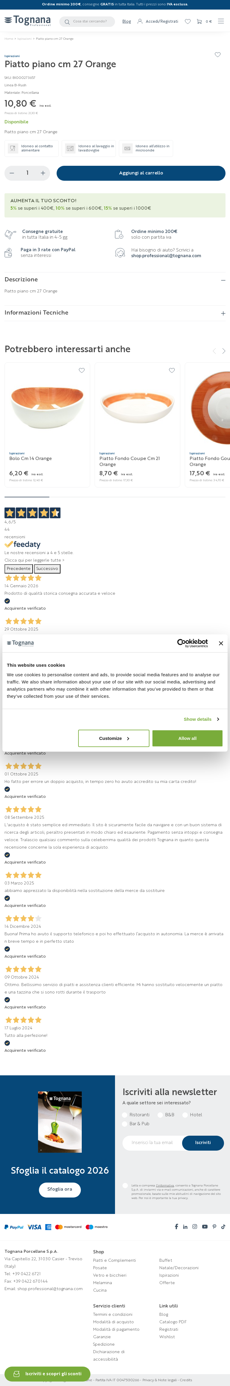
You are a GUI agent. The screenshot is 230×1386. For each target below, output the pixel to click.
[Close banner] (221, 643)
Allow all (187, 737)
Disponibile (16, 122)
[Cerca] (87, 21)
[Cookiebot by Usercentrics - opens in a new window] (181, 643)
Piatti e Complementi (114, 1260)
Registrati (168, 1329)
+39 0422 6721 (26, 1274)
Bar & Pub (139, 1124)
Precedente (19, 569)
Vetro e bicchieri (109, 1275)
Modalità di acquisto (113, 1322)
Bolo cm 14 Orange (30, 458)
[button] (221, 351)
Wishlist (167, 1337)
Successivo (47, 569)
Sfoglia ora (59, 1189)
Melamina (102, 1283)
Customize (114, 737)
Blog (126, 22)
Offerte (167, 1283)
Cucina (100, 1290)
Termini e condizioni (112, 1315)
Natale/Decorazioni (179, 1268)
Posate (100, 1268)
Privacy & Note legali (160, 1380)
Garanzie (102, 1337)
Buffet (165, 1260)
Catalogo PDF (173, 1322)
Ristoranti (139, 1115)
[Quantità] (27, 173)
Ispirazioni (169, 1275)
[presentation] (168, 1166)
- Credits (184, 1380)
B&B (169, 1115)
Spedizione (104, 1344)
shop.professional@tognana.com (166, 256)
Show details (198, 719)
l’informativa (165, 1185)
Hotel (196, 1115)
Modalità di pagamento (116, 1329)
